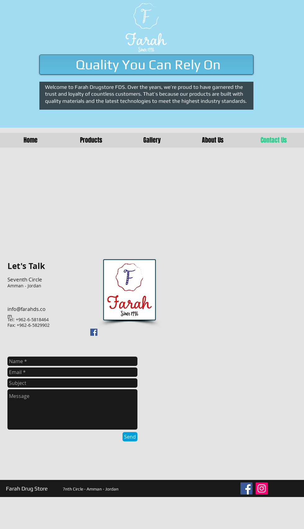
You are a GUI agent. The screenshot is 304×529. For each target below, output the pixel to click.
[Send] (130, 436)
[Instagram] (262, 488)
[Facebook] (246, 488)
